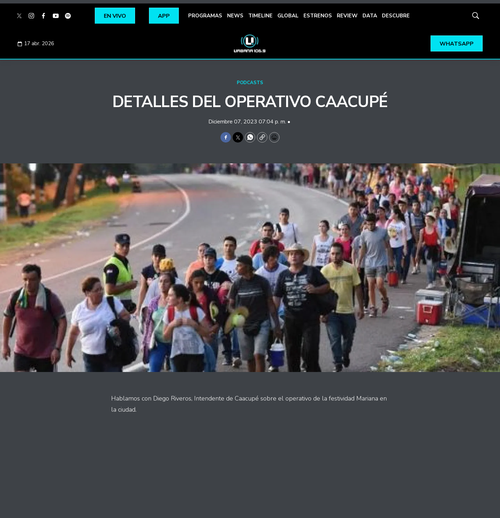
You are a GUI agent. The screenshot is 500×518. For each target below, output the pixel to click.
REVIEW (347, 15)
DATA (369, 15)
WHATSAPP (457, 44)
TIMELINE (260, 15)
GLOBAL (288, 15)
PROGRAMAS (205, 15)
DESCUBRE (396, 15)
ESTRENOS (317, 15)
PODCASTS (250, 83)
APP (164, 16)
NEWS (235, 15)
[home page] (250, 43)
